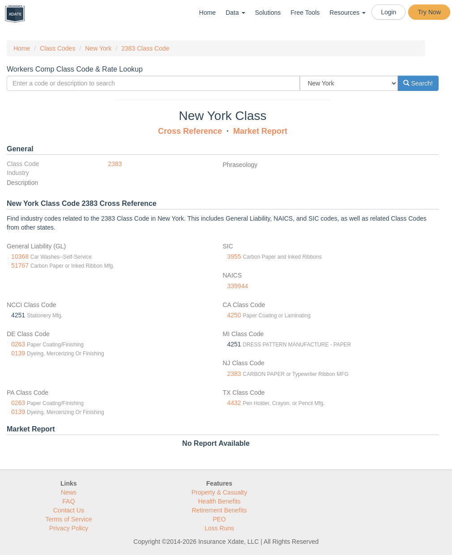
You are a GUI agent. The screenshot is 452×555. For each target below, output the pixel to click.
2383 (115, 163)
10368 (20, 256)
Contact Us (68, 510)
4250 (234, 315)
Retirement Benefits (219, 510)
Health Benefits (219, 501)
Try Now (429, 12)
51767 (20, 265)
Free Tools (305, 12)
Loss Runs (219, 528)
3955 (234, 256)
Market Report (260, 131)
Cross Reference (190, 131)
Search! (418, 83)
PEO (219, 519)
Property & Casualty (219, 492)
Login (388, 12)
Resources (347, 12)
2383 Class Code (145, 48)
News (69, 492)
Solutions (268, 12)
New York (98, 48)
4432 (234, 402)
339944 (237, 286)
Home (207, 12)
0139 (18, 353)
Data (235, 12)
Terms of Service (68, 519)
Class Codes (57, 48)
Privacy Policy (68, 528)
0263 (18, 344)
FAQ (68, 501)
